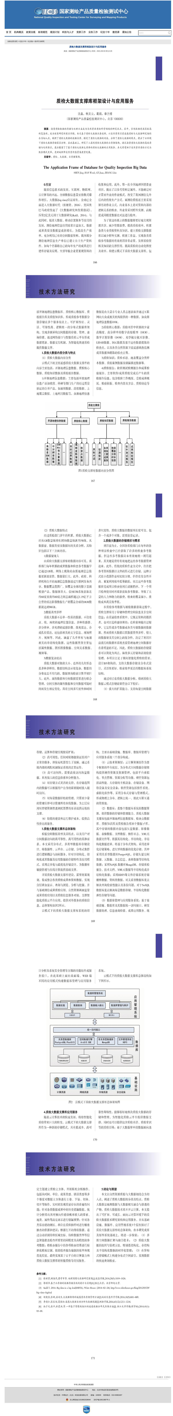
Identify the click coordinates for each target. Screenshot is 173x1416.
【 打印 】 (167, 1377)
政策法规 (30, 32)
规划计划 (54, 32)
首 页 (8, 32)
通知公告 (126, 32)
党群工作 (81, 32)
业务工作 (93, 32)
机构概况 (18, 32)
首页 (16, 41)
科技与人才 (68, 32)
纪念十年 (105, 32)
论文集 (30, 41)
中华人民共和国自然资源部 (84, 1385)
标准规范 (42, 32)
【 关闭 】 (160, 1377)
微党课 (115, 32)
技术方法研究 (39, 41)
